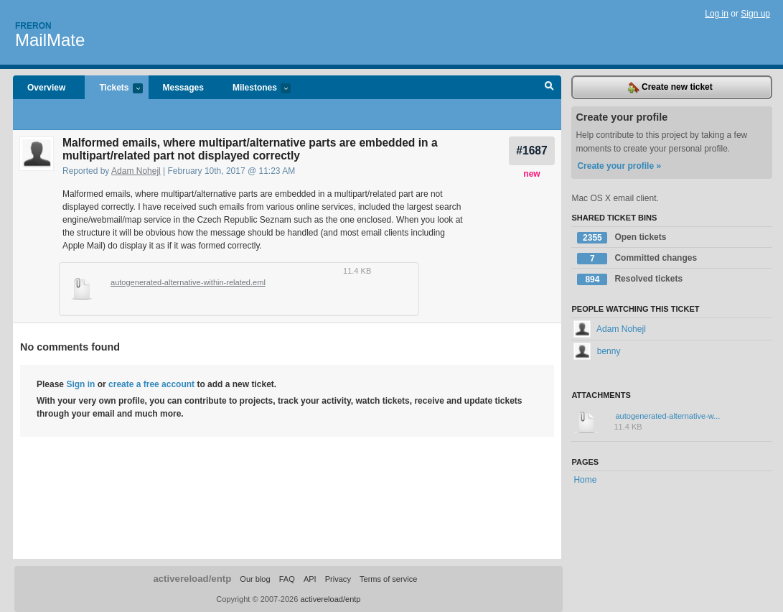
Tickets (113, 89)
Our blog (255, 579)
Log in (716, 14)
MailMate (50, 40)
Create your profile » (619, 166)
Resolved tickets (630, 279)
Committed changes (637, 258)
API (310, 579)
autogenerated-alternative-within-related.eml (188, 282)
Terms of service (388, 579)
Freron (33, 26)
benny (596, 351)
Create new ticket (670, 87)
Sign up (755, 14)
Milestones (254, 89)
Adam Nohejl (136, 171)
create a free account (151, 384)
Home (584, 480)
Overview (46, 88)
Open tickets (621, 238)
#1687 (531, 150)
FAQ (287, 579)
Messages (183, 88)
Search (549, 87)
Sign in (80, 384)
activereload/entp (192, 578)
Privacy (338, 579)
